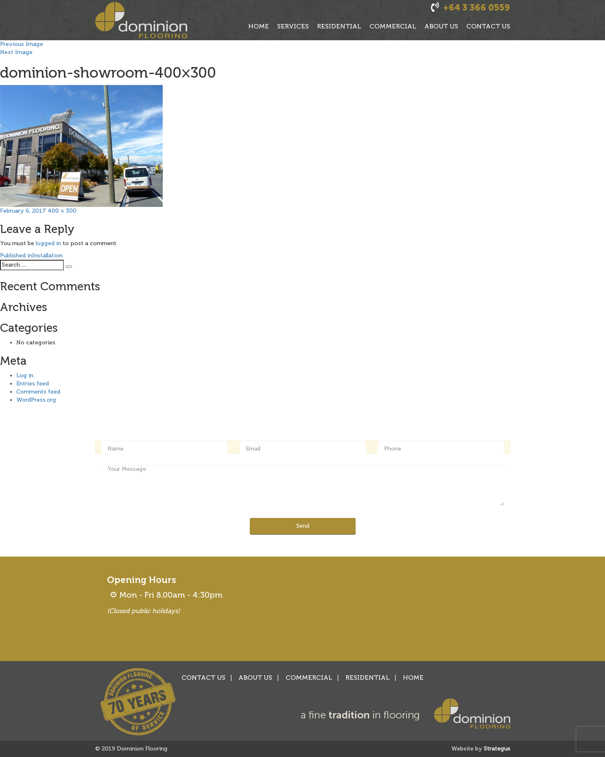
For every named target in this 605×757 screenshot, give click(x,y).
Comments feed (38, 391)
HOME (258, 26)
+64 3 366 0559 (476, 7)
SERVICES (293, 26)
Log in (24, 375)
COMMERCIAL (392, 26)
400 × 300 (62, 210)
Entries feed (32, 383)
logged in (48, 243)
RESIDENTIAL (339, 26)
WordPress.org (36, 399)
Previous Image (21, 44)
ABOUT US (441, 26)
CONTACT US (488, 26)
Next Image (16, 52)
